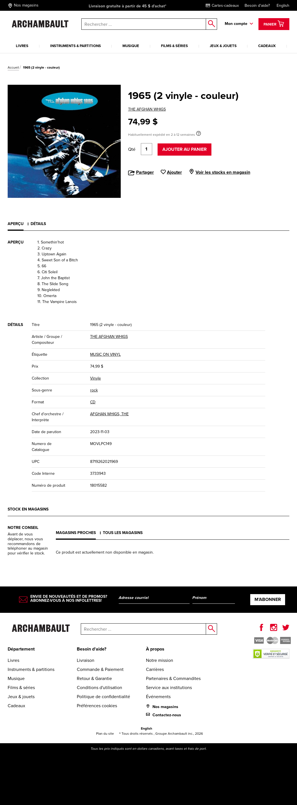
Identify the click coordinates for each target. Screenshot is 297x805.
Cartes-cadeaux (222, 6)
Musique (130, 45)
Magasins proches (76, 533)
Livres (22, 45)
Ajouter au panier (184, 149)
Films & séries (174, 45)
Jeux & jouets (223, 45)
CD (93, 402)
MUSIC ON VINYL (105, 354)
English (283, 6)
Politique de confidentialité (103, 696)
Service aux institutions (169, 687)
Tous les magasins (123, 533)
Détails (38, 224)
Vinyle (95, 378)
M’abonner (267, 599)
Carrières (155, 669)
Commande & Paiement (100, 669)
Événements (158, 696)
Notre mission (159, 660)
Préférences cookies (97, 705)
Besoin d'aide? (257, 6)
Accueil (13, 67)
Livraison (85, 660)
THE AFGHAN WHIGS (147, 109)
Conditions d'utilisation (99, 687)
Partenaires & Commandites (173, 678)
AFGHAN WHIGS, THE (109, 414)
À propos (155, 649)
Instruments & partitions (75, 45)
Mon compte (236, 24)
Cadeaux (267, 45)
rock (94, 390)
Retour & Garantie (94, 678)
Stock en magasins (28, 509)
